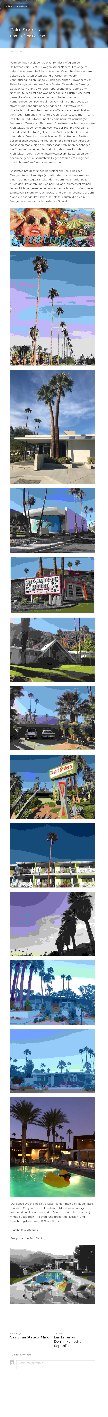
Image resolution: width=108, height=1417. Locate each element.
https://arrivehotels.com (51, 171)
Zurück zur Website (16, 6)
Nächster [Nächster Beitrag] (60, 1364)
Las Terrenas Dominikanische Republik (69, 1372)
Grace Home (52, 1250)
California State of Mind (30, 1368)
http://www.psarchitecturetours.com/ (68, 149)
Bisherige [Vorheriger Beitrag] (15, 1364)
